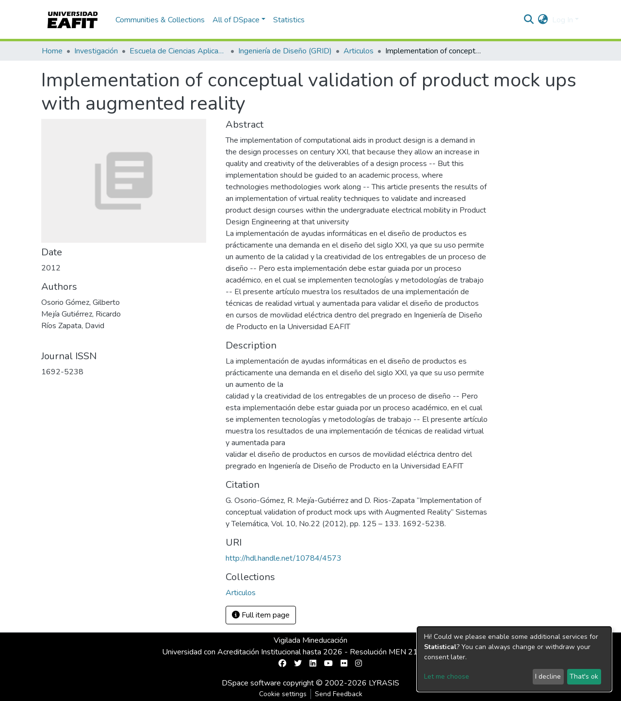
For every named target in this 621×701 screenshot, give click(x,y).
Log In (562, 20)
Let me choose (446, 676)
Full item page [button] (261, 615)
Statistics (289, 20)
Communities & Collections (160, 20)
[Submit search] (529, 20)
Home (52, 51)
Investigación (96, 51)
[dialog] (514, 659)
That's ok (584, 676)
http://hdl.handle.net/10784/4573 (284, 558)
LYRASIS (384, 683)
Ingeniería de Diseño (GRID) (285, 51)
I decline (548, 676)
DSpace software (251, 683)
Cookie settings (283, 694)
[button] (543, 20)
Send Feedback (338, 694)
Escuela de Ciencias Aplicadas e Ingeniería (178, 51)
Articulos (358, 51)
